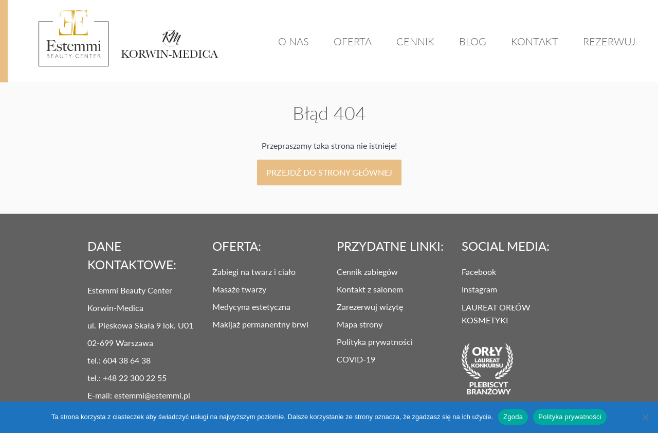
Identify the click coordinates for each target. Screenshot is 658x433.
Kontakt (534, 41)
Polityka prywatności (375, 342)
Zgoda (513, 417)
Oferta (353, 41)
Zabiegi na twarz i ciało (254, 271)
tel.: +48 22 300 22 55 (127, 378)
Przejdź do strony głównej (329, 172)
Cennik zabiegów (367, 271)
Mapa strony (359, 324)
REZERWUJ (609, 41)
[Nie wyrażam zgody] (645, 417)
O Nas (293, 41)
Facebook (479, 271)
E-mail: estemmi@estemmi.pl (138, 395)
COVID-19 (356, 359)
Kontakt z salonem (370, 289)
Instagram (479, 289)
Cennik (415, 41)
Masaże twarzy (239, 289)
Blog (472, 41)
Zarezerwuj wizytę (370, 306)
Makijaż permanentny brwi (260, 324)
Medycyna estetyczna (251, 306)
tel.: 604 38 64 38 (119, 360)
